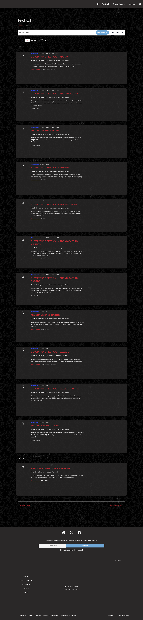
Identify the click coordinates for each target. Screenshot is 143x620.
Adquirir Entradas (36, 69)
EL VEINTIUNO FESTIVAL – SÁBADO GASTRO (55, 388)
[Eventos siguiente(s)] (22, 40)
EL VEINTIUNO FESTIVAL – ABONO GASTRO (54, 93)
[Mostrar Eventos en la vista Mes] (117, 32)
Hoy (27, 40)
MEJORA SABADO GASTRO (45, 425)
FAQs (26, 592)
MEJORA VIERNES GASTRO (45, 315)
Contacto (26, 588)
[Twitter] (71, 532)
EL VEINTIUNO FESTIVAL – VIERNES (50, 167)
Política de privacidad (50, 615)
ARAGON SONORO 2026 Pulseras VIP (50, 468)
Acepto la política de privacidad (72, 550)
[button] (126, 4)
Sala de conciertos (26, 580)
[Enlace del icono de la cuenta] (140, 4)
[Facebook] (80, 532)
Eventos (20, 25)
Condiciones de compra (67, 615)
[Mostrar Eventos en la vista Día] (122, 32)
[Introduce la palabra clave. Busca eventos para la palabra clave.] (57, 32)
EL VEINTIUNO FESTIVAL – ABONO (49, 57)
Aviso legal (22, 615)
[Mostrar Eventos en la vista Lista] (112, 32)
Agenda (132, 4)
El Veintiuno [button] (120, 4)
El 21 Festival (106, 4)
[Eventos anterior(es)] (19, 40)
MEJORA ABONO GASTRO (45, 130)
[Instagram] (63, 532)
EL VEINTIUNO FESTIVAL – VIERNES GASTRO (55, 204)
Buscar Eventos (102, 32)
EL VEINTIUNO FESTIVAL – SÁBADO (50, 352)
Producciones (26, 584)
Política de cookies (34, 615)
